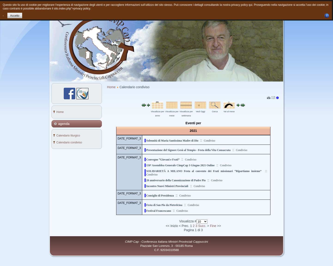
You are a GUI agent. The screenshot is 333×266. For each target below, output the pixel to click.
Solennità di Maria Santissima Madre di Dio (172, 140)
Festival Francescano (158, 210)
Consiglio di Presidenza (160, 195)
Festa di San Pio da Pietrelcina (164, 205)
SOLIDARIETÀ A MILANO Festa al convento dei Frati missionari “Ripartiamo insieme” (203, 171)
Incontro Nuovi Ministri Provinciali (167, 186)
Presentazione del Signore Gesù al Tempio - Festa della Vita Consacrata (188, 150)
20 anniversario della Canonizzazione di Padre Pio (176, 180)
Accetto (14, 15)
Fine (213, 226)
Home (111, 87)
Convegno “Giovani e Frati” (162, 159)
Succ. (202, 226)
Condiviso (209, 140)
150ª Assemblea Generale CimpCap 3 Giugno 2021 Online (180, 165)
